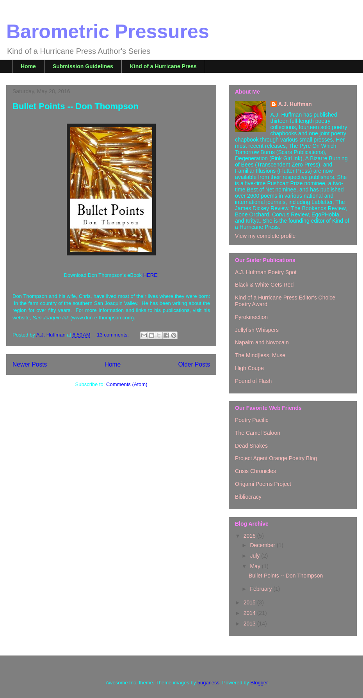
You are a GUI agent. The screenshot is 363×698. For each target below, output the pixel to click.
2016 (250, 536)
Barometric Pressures (107, 32)
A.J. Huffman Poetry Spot (266, 272)
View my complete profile (265, 236)
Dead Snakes (251, 446)
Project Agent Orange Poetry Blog (276, 458)
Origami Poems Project (263, 484)
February (261, 589)
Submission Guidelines (83, 66)
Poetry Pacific (252, 420)
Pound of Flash (253, 381)
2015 (250, 602)
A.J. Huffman (295, 104)
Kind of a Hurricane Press (163, 66)
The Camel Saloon (257, 433)
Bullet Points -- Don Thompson (75, 106)
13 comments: (113, 335)
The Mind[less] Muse (260, 355)
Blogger (259, 683)
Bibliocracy (248, 497)
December (263, 545)
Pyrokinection (251, 317)
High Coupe (249, 368)
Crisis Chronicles (255, 471)
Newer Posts (29, 364)
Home (28, 66)
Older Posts (194, 364)
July (255, 556)
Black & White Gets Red (264, 285)
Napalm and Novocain (262, 342)
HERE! (151, 275)
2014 (250, 613)
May (256, 566)
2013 (250, 623)
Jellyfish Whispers (257, 330)
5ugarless (208, 683)
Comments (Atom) (126, 384)
